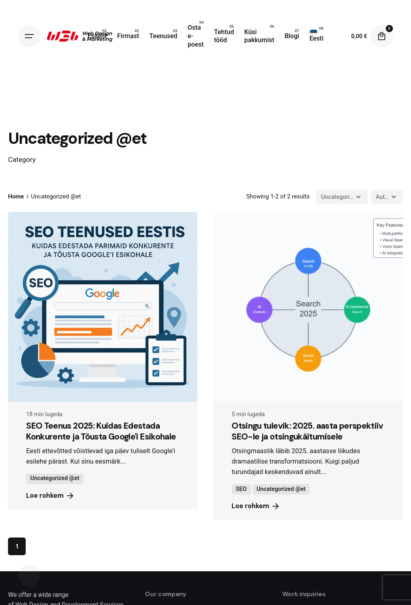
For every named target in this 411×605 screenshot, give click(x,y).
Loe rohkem (50, 496)
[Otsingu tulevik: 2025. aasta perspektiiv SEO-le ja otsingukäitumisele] (308, 307)
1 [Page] (17, 546)
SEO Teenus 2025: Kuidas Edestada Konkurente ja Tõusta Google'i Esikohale (101, 431)
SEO (241, 489)
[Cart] (381, 36)
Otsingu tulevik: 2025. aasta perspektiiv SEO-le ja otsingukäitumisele (307, 431)
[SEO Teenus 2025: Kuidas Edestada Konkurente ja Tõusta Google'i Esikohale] (102, 307)
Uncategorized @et (55, 478)
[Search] (29, 575)
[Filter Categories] (342, 197)
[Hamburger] (29, 36)
